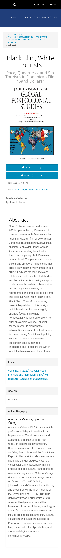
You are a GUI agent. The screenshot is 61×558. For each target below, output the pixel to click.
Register (38, 4)
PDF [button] (40, 167)
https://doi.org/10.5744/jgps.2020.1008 (30, 189)
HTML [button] (39, 175)
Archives (18, 34)
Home (8, 34)
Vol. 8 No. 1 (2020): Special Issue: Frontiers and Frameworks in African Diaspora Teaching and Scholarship (27, 39)
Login (52, 4)
